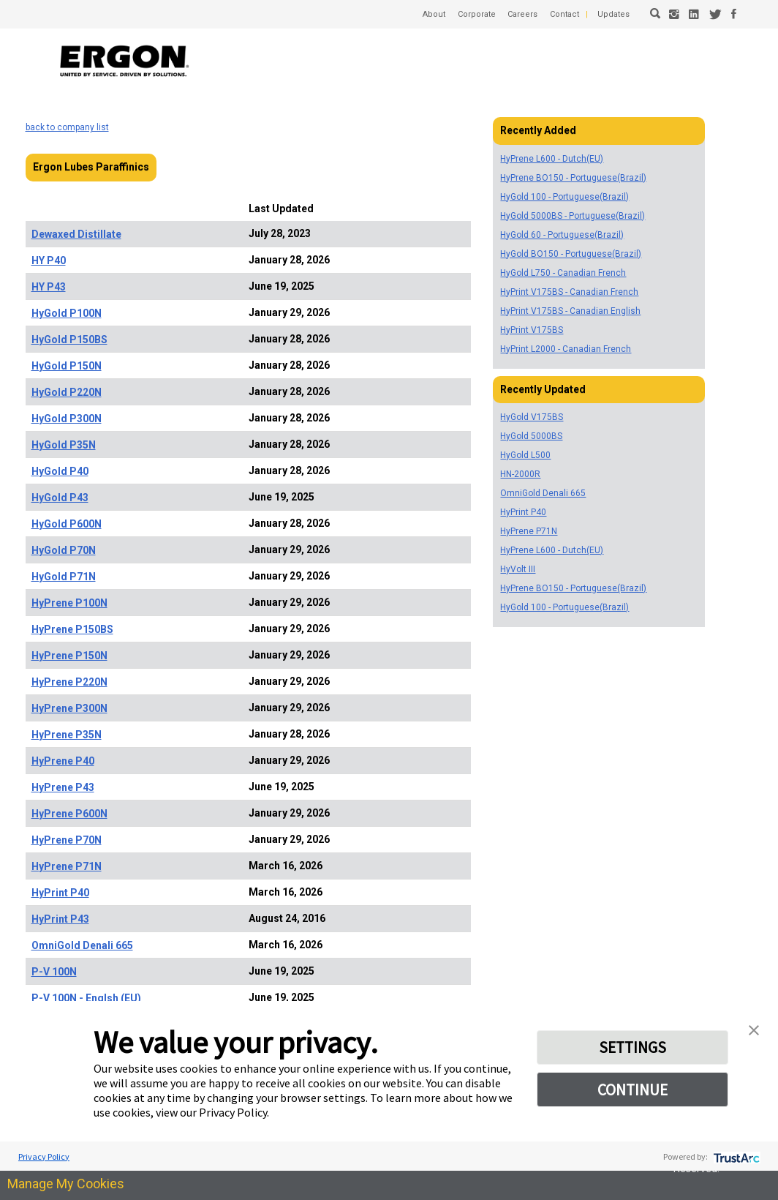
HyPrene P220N (69, 682)
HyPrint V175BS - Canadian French (569, 292)
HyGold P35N (63, 445)
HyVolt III (517, 569)
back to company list (67, 127)
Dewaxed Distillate (76, 234)
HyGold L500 (525, 455)
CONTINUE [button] (632, 1094)
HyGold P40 (59, 471)
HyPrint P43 (60, 919)
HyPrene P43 (62, 787)
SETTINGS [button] (633, 1049)
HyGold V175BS (531, 417)
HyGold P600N (66, 524)
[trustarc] (735, 1156)
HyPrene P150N (69, 655)
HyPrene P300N (69, 708)
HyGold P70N (63, 550)
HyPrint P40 (60, 893)
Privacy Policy (43, 1156)
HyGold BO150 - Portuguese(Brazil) (570, 254)
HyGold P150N (66, 366)
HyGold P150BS (69, 339)
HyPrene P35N (66, 734)
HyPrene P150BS (72, 629)
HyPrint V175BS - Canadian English (570, 311)
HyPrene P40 (62, 761)
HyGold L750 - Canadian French (563, 273)
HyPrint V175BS (531, 330)
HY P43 (48, 287)
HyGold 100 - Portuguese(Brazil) (564, 197)
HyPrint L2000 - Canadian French (565, 349)
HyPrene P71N (66, 866)
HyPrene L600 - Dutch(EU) (551, 159)
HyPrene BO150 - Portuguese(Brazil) (573, 178)
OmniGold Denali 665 (82, 945)
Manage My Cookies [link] (65, 1183)
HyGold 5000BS (531, 436)
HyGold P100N (66, 313)
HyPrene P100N (69, 603)
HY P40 (48, 260)
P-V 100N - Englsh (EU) (86, 998)
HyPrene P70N (66, 840)
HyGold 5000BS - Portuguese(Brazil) (572, 216)
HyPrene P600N (69, 814)
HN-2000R (520, 474)
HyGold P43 (59, 497)
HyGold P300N (66, 418)
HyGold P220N (66, 392)
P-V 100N (54, 972)
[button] (753, 1028)
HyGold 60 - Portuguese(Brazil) (562, 235)
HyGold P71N (63, 576)
